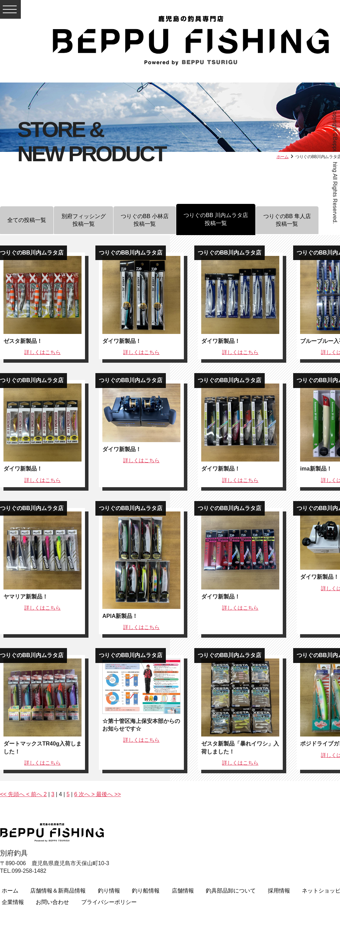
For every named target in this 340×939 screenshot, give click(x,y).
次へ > (86, 794)
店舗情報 (183, 891)
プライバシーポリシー (109, 902)
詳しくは (42, 352)
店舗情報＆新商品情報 (58, 891)
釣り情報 (109, 891)
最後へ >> (108, 794)
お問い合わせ (52, 902)
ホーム (283, 156)
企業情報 (13, 902)
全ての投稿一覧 (29, 221)
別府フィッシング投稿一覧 (92, 220)
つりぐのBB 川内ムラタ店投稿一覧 (237, 219)
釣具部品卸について (231, 891)
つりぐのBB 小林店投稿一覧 (160, 220)
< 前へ (35, 794)
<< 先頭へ (13, 794)
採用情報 (279, 891)
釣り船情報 (146, 891)
